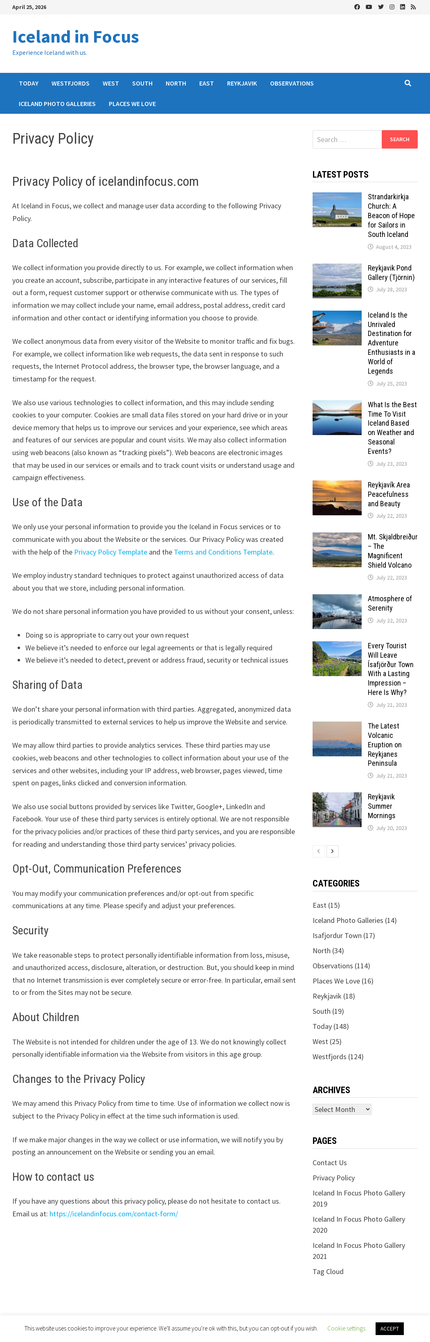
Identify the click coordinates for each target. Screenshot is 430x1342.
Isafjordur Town (337, 935)
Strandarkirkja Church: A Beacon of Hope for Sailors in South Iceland (391, 215)
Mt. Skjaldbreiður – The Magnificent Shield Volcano (393, 550)
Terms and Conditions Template (223, 552)
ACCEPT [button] (389, 1328)
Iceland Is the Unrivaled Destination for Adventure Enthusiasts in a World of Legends (391, 343)
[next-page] (332, 851)
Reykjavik (242, 83)
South (142, 83)
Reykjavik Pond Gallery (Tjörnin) (391, 273)
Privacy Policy (334, 1177)
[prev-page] (319, 851)
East (206, 83)
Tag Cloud (328, 1271)
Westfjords (71, 83)
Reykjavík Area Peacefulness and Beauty (389, 494)
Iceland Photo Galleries (57, 103)
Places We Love (132, 103)
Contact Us (330, 1162)
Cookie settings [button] (346, 1328)
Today (28, 83)
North (176, 83)
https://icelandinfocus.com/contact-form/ (114, 1213)
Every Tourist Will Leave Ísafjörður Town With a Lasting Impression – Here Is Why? (391, 669)
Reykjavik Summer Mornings (382, 806)
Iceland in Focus (75, 36)
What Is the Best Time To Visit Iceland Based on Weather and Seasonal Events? (392, 428)
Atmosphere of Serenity (390, 603)
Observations (292, 83)
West (111, 83)
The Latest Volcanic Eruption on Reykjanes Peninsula (385, 744)
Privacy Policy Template (110, 552)
